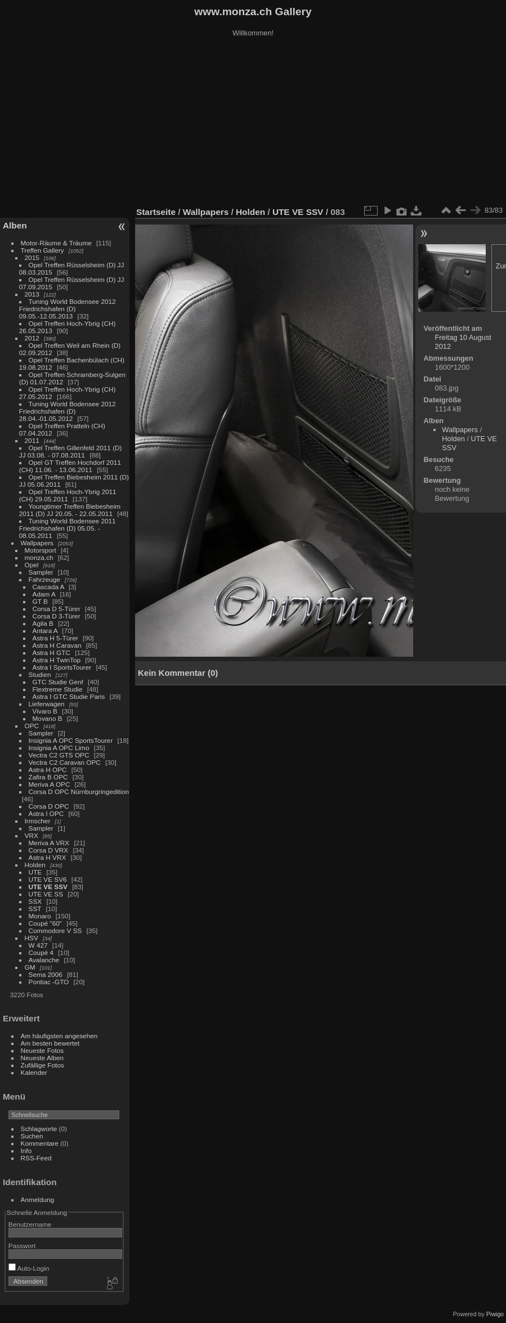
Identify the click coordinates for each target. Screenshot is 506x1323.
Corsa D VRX (49, 850)
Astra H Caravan (57, 645)
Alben (15, 225)
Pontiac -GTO (49, 981)
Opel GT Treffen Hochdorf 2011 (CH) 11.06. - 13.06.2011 (70, 466)
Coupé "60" (45, 923)
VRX (31, 835)
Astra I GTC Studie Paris (69, 696)
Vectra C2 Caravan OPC (65, 762)
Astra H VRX (47, 857)
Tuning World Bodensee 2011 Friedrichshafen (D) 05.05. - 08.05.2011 (67, 528)
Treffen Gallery (42, 250)
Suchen (32, 1136)
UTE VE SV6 (48, 879)
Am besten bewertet (50, 1043)
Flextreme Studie (58, 689)
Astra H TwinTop (56, 659)
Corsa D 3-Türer (56, 616)
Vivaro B (45, 711)
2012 (32, 338)
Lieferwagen (47, 703)
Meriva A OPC (49, 784)
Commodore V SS (55, 930)
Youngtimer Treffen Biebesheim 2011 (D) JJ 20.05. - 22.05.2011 (69, 510)
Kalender (34, 1072)
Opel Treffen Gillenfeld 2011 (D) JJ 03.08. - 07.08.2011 (70, 451)
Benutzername (30, 1224)
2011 (32, 440)
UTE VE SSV (48, 886)
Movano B (47, 718)
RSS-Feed (36, 1157)
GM (30, 967)
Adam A (44, 594)
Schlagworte (39, 1128)
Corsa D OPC (49, 806)
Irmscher (38, 820)
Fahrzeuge (44, 579)
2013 (32, 294)
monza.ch (39, 557)
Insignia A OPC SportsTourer (71, 740)
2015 (32, 257)
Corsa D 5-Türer (56, 608)
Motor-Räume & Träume (56, 242)
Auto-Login (29, 1268)
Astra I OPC (46, 813)
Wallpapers (37, 542)
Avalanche (44, 959)
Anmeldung (38, 1199)
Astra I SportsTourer (62, 667)
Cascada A (48, 586)
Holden (35, 864)
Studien (40, 674)
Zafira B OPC (48, 777)
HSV (31, 937)
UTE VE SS (46, 894)
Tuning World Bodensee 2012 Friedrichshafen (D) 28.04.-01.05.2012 (67, 411)
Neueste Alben (42, 1057)
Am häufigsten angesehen (59, 1035)
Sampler (41, 572)
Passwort (21, 1245)
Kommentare (40, 1143)
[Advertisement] (253, 123)
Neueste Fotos (42, 1050)
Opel (32, 564)
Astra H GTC (51, 652)
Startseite (156, 212)
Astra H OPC (48, 769)
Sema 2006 (45, 974)
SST (35, 908)
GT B (40, 601)
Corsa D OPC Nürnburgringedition (79, 791)
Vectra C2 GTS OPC (59, 755)
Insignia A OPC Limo (59, 747)
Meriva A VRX (49, 842)
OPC (32, 725)
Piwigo (495, 1314)
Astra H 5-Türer (55, 638)
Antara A (45, 630)
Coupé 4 (41, 952)
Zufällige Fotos (42, 1065)
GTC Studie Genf (58, 681)
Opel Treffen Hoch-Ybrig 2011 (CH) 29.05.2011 (68, 495)
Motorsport (40, 550)
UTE (35, 872)
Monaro (40, 916)
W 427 (38, 945)
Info (26, 1150)
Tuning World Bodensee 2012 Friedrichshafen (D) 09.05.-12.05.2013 (67, 309)
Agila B (43, 623)
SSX (35, 901)
